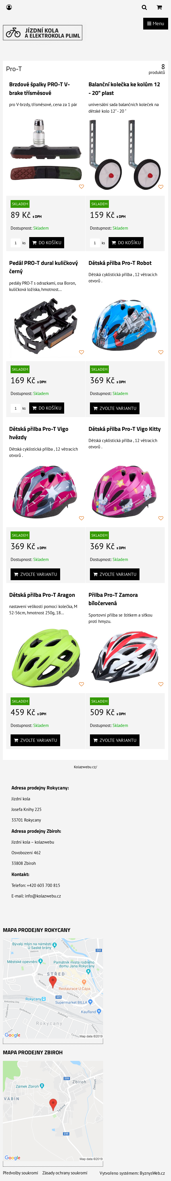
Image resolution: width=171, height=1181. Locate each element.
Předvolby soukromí (20, 1173)
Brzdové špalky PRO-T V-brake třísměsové (39, 88)
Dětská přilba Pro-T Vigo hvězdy (38, 433)
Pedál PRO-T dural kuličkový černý (43, 267)
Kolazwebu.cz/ (85, 766)
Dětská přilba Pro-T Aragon (42, 594)
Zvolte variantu (114, 408)
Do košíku (46, 242)
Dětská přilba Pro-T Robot (120, 263)
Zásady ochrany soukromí (64, 1173)
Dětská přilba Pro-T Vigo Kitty (125, 429)
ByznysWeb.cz (152, 1173)
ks (18, 242)
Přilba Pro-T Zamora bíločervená (113, 599)
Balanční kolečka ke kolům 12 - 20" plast (124, 88)
